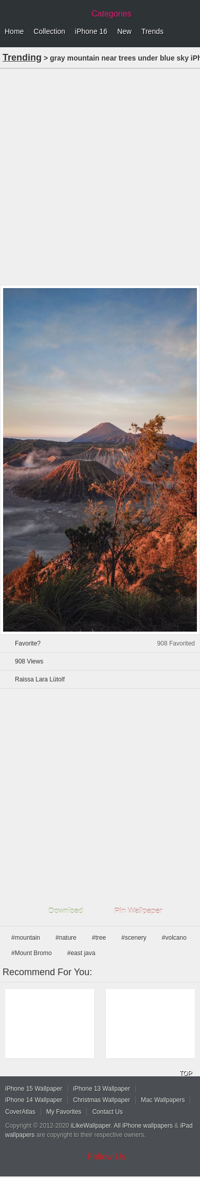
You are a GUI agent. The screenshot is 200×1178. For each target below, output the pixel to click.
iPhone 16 (91, 31)
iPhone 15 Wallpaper (33, 1088)
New (124, 31)
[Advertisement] (100, 176)
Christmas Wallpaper (101, 1100)
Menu (190, 32)
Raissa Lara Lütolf (40, 679)
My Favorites (64, 1111)
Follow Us (106, 1157)
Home (14, 31)
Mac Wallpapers (163, 1100)
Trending (22, 57)
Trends (152, 31)
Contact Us (107, 1111)
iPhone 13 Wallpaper (101, 1088)
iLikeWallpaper (91, 1125)
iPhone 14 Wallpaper (33, 1100)
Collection (49, 31)
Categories (111, 13)
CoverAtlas (20, 1111)
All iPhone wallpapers (143, 1125)
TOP (185, 1073)
